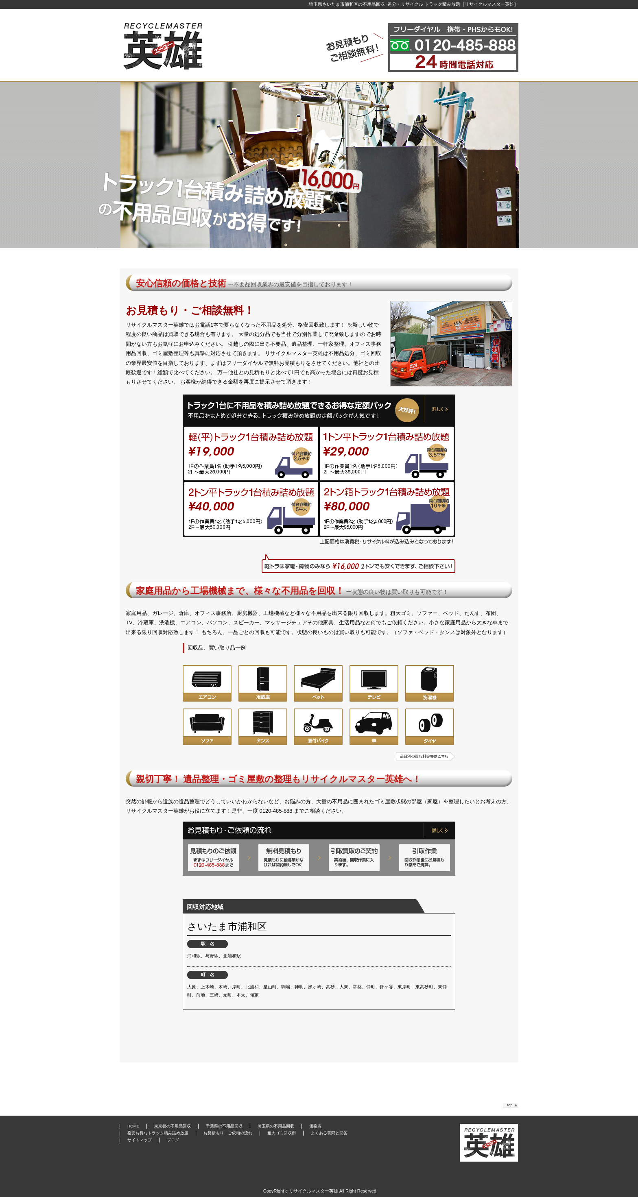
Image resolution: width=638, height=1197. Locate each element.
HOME (133, 1126)
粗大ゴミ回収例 (281, 1133)
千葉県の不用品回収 (224, 1126)
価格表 (315, 1126)
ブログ (173, 1140)
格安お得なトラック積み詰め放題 (157, 1133)
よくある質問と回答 (329, 1133)
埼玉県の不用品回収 (276, 1126)
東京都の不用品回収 (172, 1126)
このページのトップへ (510, 1105)
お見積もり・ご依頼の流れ (227, 1133)
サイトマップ (139, 1140)
